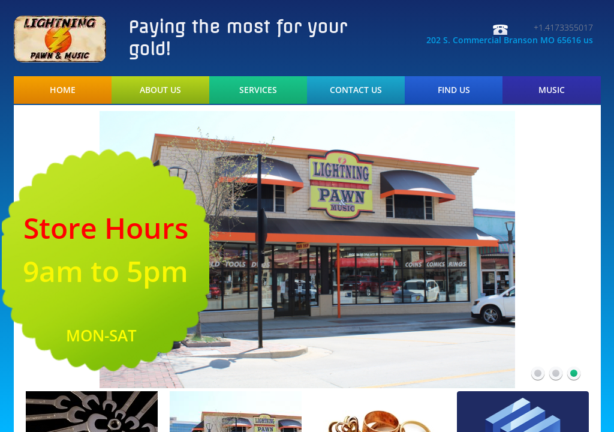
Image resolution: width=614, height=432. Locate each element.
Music (551, 90)
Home (63, 90)
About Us (160, 90)
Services (258, 90)
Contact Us (356, 90)
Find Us (454, 90)
